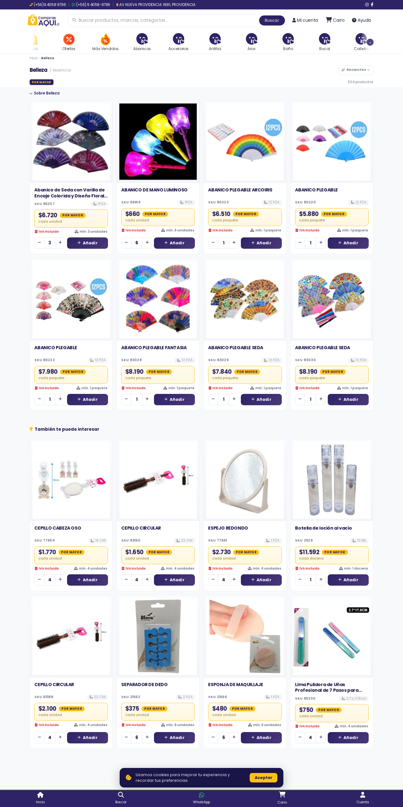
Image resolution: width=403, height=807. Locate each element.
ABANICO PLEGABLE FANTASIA (153, 347)
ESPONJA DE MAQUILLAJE (235, 684)
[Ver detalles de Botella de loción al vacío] (332, 480)
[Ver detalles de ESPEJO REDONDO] (245, 480)
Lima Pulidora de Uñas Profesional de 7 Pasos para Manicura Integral (326, 690)
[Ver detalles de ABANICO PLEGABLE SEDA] (245, 299)
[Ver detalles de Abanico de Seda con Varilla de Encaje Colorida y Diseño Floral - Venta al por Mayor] (71, 141)
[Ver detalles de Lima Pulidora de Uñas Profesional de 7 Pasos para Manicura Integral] (332, 636)
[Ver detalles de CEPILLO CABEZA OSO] (71, 480)
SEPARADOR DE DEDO (144, 684)
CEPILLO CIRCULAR (141, 528)
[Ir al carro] (335, 20)
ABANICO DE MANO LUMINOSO (154, 190)
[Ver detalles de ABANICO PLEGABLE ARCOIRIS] (245, 141)
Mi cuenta (305, 20)
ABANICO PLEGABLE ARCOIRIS (240, 190)
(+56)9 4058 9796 (48, 4)
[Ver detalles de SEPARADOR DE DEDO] (158, 636)
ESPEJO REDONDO (228, 528)
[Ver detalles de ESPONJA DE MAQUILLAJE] (245, 636)
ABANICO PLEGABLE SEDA (235, 347)
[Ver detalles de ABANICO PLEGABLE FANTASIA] (158, 299)
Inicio (34, 58)
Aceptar (263, 777)
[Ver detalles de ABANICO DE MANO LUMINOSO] (158, 141)
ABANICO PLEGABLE (316, 190)
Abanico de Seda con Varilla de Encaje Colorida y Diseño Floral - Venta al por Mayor (70, 196)
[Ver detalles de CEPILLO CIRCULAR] (158, 480)
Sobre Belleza (45, 93)
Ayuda (361, 20)
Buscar (272, 20)
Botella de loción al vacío (323, 528)
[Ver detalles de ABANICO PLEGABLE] (332, 141)
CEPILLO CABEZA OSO (57, 528)
